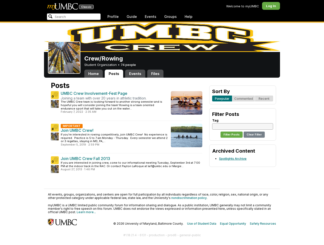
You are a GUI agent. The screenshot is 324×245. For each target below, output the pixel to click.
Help (188, 16)
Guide (132, 16)
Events (150, 16)
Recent (264, 98)
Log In (271, 6)
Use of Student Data (201, 223)
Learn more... (86, 212)
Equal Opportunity (233, 223)
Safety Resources (263, 223)
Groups (170, 16)
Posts (114, 74)
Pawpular (222, 98)
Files (155, 74)
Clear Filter (254, 134)
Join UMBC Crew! (77, 130)
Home (93, 74)
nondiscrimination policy (189, 198)
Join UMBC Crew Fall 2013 (85, 158)
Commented (243, 98)
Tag (215, 120)
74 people (128, 65)
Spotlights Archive (233, 158)
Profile (113, 16)
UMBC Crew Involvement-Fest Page (94, 93)
